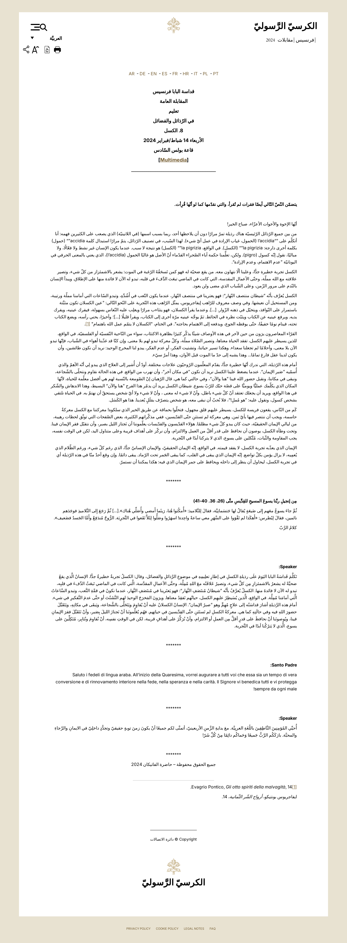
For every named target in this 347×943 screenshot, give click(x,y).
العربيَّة (50, 40)
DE (143, 73)
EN (154, 73)
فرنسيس (304, 40)
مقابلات (285, 40)
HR (186, 73)
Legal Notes (194, 929)
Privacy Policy (138, 929)
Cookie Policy (167, 929)
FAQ (213, 929)
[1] (87, 323)
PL (205, 73)
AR (131, 73)
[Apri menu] (34, 27)
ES (164, 73)
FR (175, 73)
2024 (270, 40)
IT (196, 73)
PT (216, 73)
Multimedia (173, 160)
